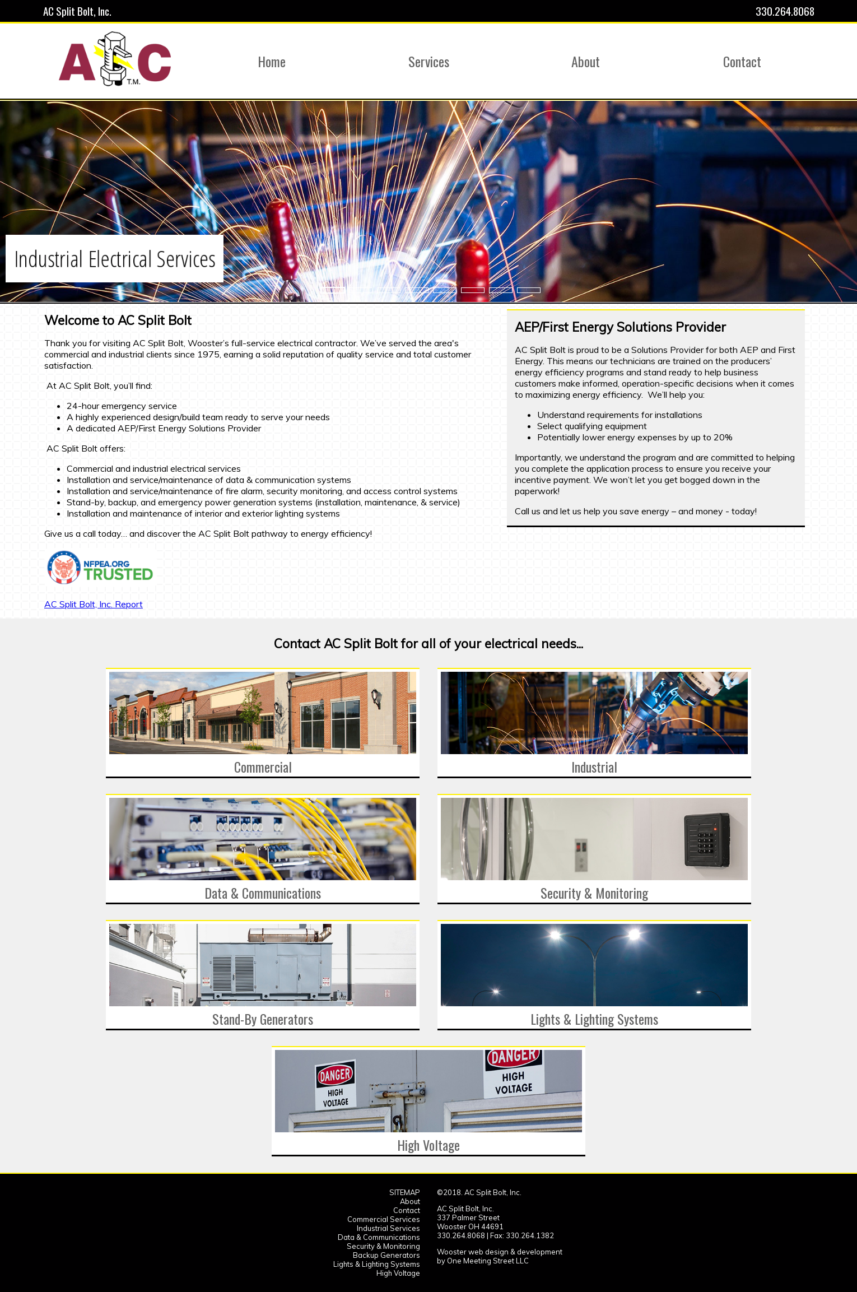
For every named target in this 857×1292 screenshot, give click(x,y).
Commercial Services (383, 1219)
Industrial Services (388, 1228)
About (410, 1201)
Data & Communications (379, 1237)
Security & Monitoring (383, 1246)
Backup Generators (386, 1255)
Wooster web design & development (499, 1251)
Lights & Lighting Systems (376, 1264)
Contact (406, 1210)
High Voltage (398, 1272)
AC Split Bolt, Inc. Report (93, 604)
